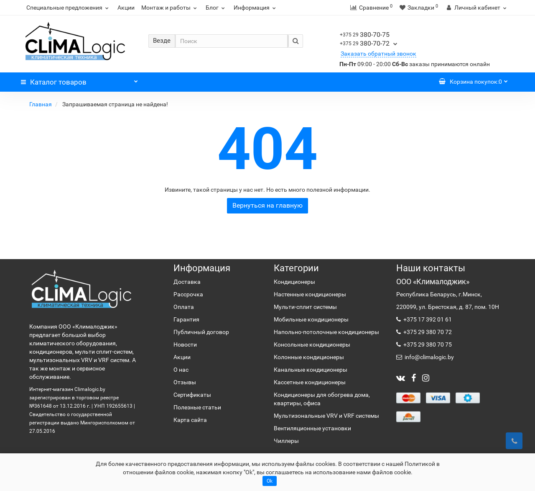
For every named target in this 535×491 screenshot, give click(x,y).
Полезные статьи (197, 407)
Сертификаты (192, 394)
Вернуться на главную (267, 205)
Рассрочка (188, 294)
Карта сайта (190, 419)
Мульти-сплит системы (305, 306)
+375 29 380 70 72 (427, 332)
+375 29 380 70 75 (427, 344)
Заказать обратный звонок (378, 53)
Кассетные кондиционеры (310, 382)
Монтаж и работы (170, 7)
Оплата (183, 306)
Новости (185, 344)
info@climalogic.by (428, 357)
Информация (256, 7)
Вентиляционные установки (312, 428)
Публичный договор (201, 332)
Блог (216, 7)
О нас (181, 369)
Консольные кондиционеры (312, 344)
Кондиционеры (294, 281)
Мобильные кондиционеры (311, 319)
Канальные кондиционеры (310, 369)
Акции (126, 7)
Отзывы (184, 382)
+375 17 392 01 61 (427, 319)
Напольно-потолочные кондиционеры (326, 332)
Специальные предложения (68, 7)
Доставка (187, 281)
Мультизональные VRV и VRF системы (326, 415)
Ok (270, 481)
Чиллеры (286, 440)
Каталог (79, 80)
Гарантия (186, 319)
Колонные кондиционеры (309, 357)
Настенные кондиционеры (310, 294)
